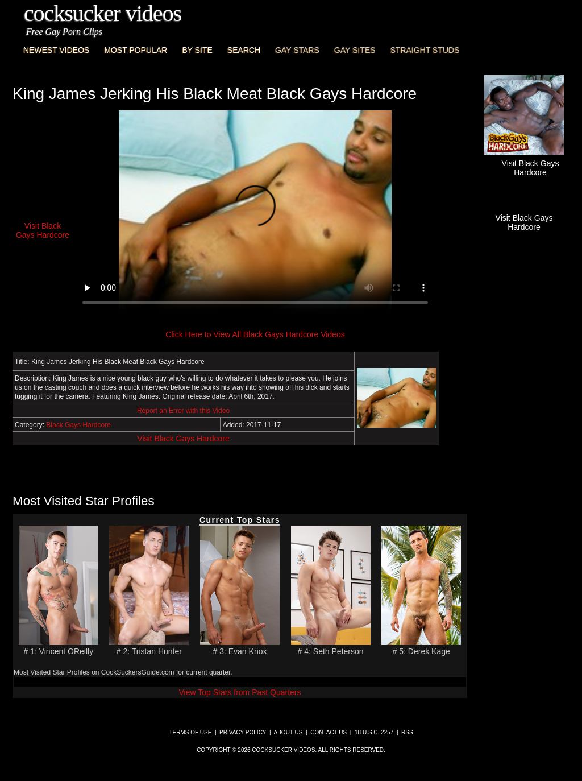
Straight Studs (425, 50)
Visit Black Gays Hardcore (183, 438)
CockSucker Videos (102, 13)
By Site (197, 50)
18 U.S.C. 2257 (374, 732)
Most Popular (135, 50)
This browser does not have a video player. (255, 212)
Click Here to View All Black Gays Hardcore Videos (254, 334)
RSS (407, 732)
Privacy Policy (242, 732)
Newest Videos (56, 50)
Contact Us (328, 732)
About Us (288, 732)
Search (243, 50)
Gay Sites (355, 50)
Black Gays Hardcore (78, 425)
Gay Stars (297, 50)
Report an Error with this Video (183, 411)
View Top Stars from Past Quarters (239, 692)
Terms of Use (190, 732)
